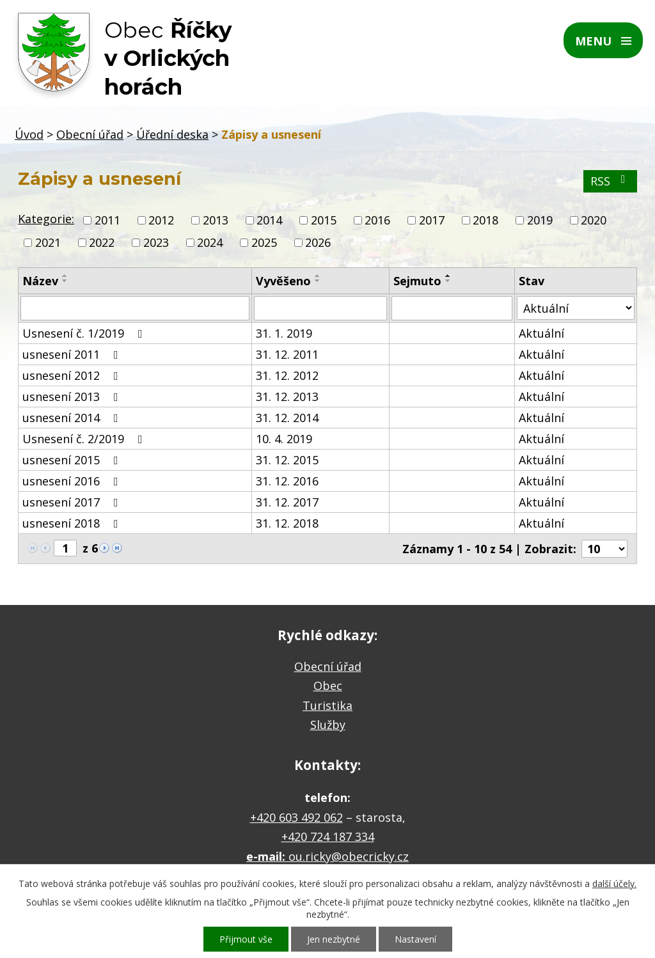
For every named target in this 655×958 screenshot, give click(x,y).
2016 (377, 220)
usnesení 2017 (72, 502)
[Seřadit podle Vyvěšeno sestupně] (318, 280)
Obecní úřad (89, 134)
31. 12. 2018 (287, 523)
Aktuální (541, 333)
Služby (327, 724)
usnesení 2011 (72, 354)
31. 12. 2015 (287, 459)
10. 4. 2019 (284, 438)
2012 (161, 220)
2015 (323, 220)
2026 (318, 242)
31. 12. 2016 (287, 481)
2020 (593, 220)
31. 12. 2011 (287, 354)
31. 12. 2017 (287, 502)
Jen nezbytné (333, 939)
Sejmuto (417, 280)
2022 (101, 242)
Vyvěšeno (283, 280)
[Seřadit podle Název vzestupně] (65, 275)
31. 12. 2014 (287, 417)
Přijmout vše (245, 939)
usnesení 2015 (72, 459)
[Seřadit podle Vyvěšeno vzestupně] (318, 275)
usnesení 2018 (72, 523)
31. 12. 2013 (287, 396)
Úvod (29, 134)
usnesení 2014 (72, 417)
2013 (215, 220)
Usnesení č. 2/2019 (85, 438)
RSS (610, 181)
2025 (264, 242)
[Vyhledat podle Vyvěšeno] (320, 308)
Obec (327, 685)
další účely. (614, 883)
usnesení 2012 (72, 375)
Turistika (327, 705)
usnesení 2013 (72, 396)
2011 (107, 220)
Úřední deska (172, 134)
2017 (432, 220)
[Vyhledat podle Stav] (576, 308)
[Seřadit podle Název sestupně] (65, 280)
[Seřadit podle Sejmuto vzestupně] (448, 275)
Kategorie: (46, 218)
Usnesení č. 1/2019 (85, 333)
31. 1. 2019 (284, 333)
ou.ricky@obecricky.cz (348, 856)
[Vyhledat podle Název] (134, 308)
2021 (48, 242)
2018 (485, 220)
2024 (210, 242)
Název (40, 280)
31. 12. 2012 (287, 375)
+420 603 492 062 (296, 817)
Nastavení (415, 939)
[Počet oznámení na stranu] (604, 549)
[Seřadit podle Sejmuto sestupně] (448, 280)
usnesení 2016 (72, 481)
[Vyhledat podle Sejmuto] (451, 308)
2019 (540, 220)
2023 (156, 242)
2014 (269, 220)
